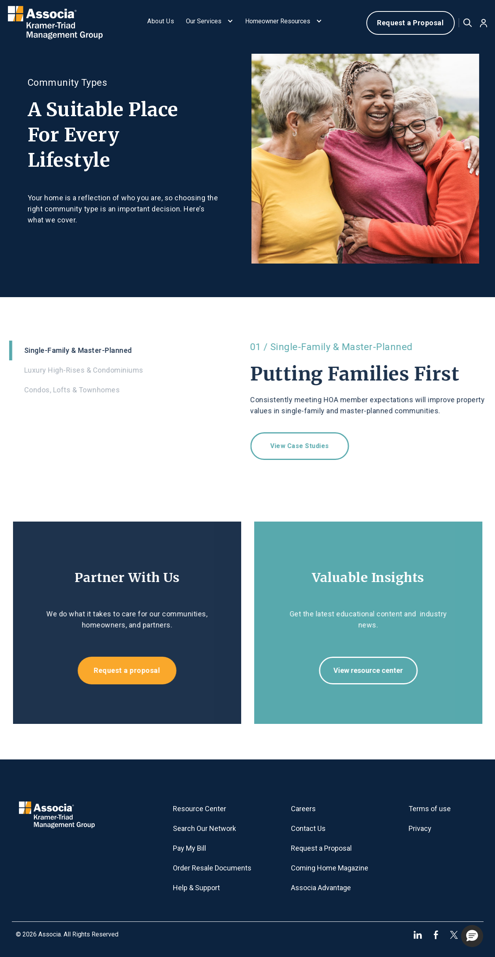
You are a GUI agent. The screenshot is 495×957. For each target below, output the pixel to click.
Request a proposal (122, 670)
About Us (160, 21)
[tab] (123, 350)
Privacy (420, 828)
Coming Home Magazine (329, 868)
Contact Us (308, 828)
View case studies (304, 446)
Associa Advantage (321, 888)
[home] (63, 23)
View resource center (372, 670)
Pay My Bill (189, 848)
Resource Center (199, 808)
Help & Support (196, 888)
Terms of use (430, 808)
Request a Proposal (410, 23)
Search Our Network (204, 828)
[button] (209, 23)
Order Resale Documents (212, 868)
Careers (303, 808)
